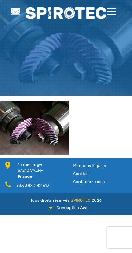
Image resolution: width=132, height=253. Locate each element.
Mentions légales (89, 165)
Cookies (81, 173)
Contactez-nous (89, 181)
